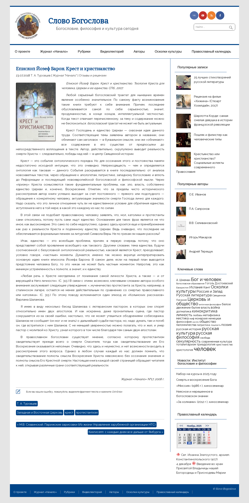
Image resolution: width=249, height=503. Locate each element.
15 (204, 437)
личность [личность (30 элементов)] (184, 315)
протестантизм (87, 412)
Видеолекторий (112, 51)
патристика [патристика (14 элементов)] (203, 325)
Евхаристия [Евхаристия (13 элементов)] (182, 287)
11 (184, 437)
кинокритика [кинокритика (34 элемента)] (204, 311)
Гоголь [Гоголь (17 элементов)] (209, 283)
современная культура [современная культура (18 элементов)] (216, 341)
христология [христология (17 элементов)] (184, 349)
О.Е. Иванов (197, 194)
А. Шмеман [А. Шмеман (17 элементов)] (183, 280)
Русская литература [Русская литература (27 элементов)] (194, 295)
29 (204, 443)
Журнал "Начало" (65, 75)
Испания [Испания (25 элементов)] (196, 287)
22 (204, 440)
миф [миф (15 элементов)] (191, 318)
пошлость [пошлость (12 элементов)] (216, 325)
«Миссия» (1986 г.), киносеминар (200, 386)
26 (189, 443)
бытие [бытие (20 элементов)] (195, 307)
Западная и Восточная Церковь (39, 412)
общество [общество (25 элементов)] (207, 321)
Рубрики (84, 51)
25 (184, 443)
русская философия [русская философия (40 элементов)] (194, 335)
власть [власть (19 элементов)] (205, 307)
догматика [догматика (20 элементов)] (183, 311)
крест (69, 412)
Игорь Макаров (200, 237)
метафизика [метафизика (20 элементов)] (211, 315)
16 (209, 437)
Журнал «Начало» (54, 51)
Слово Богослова (78, 20)
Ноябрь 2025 (194, 426)
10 (179, 437)
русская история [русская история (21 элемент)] (188, 329)
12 (189, 437)
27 (194, 443)
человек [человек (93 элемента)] (205, 348)
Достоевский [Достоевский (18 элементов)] (224, 283)
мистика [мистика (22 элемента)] (182, 318)
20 (194, 440)
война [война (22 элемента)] (215, 307)
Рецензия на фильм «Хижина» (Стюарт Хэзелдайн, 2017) (207, 101)
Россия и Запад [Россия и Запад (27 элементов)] (209, 291)
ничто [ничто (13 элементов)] (195, 322)
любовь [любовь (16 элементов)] (197, 315)
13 (194, 437)
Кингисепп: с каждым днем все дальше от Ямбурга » (126, 432)
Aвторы (139, 51)
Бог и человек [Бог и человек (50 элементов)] (206, 279)
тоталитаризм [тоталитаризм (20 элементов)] (186, 344)
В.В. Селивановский (203, 223)
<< (181, 425)
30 (209, 443)
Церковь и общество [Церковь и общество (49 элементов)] (193, 301)
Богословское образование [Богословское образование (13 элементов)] (190, 283)
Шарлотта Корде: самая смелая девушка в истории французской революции (213, 120)
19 (189, 440)
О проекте (22, 51)
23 (209, 440)
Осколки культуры (168, 51)
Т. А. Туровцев (41, 75)
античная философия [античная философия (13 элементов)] (210, 304)
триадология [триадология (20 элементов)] (206, 344)
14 (199, 437)
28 (199, 443)
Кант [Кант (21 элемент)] (206, 287)
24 (179, 443)
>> (207, 425)
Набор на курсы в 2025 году (196, 374)
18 (184, 440)
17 (179, 440)
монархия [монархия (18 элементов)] (201, 318)
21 (199, 440)
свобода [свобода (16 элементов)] (205, 337)
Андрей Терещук (201, 251)
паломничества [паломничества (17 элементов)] (186, 324)
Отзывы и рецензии (92, 75)
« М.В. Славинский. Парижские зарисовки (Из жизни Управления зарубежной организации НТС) (86, 424)
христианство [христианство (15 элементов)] (224, 344)
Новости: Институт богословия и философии (197, 362)
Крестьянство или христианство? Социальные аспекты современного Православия (200, 162)
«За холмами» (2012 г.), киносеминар (202, 402)
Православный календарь (211, 51)
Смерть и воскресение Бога (196, 380)
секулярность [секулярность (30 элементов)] (188, 341)
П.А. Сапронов (199, 209)
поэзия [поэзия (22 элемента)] (226, 325)
